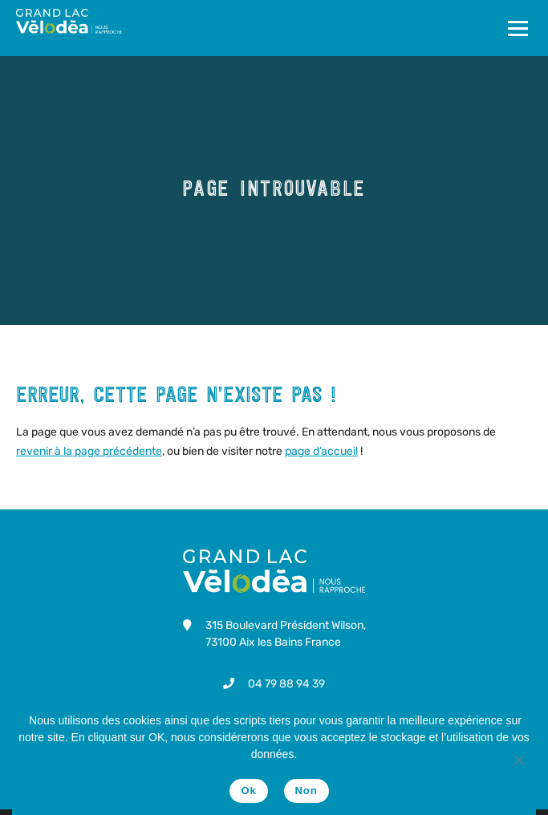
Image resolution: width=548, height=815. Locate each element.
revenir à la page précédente (89, 451)
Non (306, 791)
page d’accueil (321, 451)
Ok (248, 791)
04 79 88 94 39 (286, 684)
